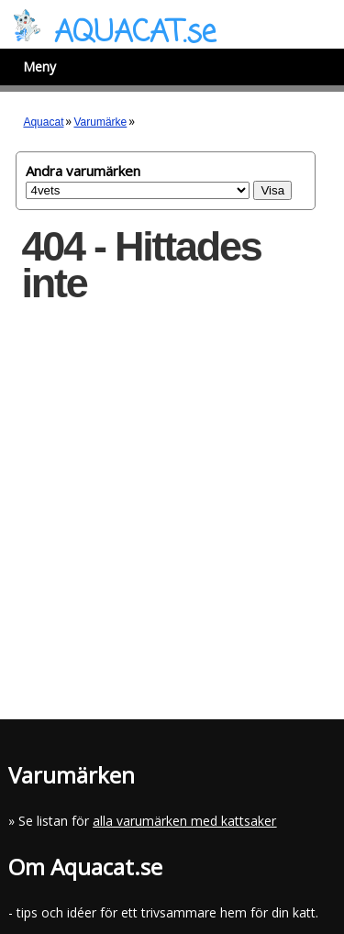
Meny (39, 66)
